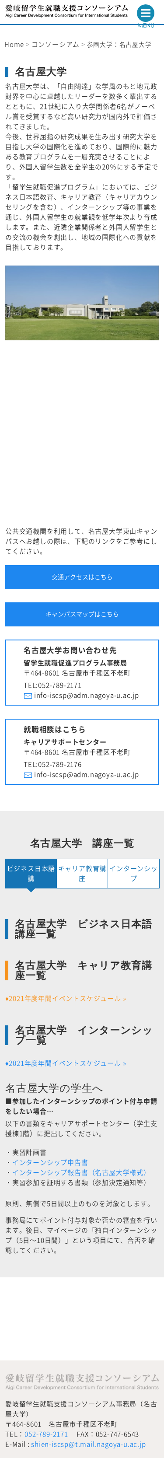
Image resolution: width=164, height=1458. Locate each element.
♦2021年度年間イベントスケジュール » (65, 998)
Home (14, 44)
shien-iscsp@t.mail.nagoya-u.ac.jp (88, 1444)
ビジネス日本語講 (31, 873)
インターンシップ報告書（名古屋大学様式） (81, 1172)
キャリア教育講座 (82, 873)
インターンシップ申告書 (50, 1162)
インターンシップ (133, 873)
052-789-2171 (46, 1434)
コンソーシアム (55, 44)
